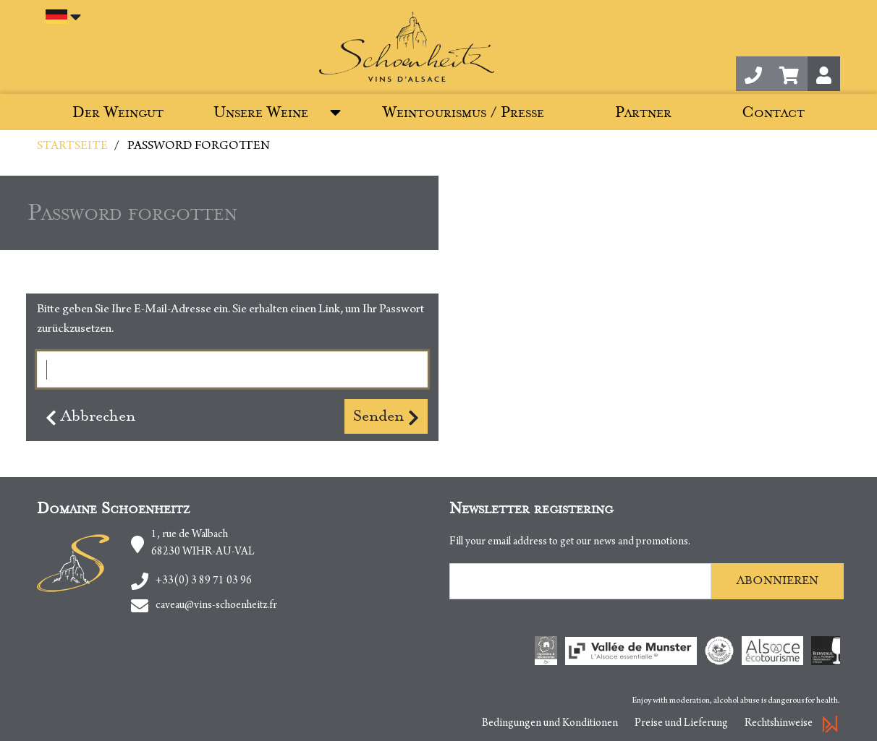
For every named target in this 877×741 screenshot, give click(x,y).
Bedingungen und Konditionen (550, 723)
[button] (789, 73)
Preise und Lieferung (681, 723)
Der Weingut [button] (118, 112)
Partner (643, 112)
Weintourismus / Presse (463, 112)
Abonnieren (777, 580)
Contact (773, 112)
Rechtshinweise (779, 723)
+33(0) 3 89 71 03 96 (204, 581)
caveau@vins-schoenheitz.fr (216, 606)
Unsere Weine (260, 112)
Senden (386, 416)
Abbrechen (90, 416)
